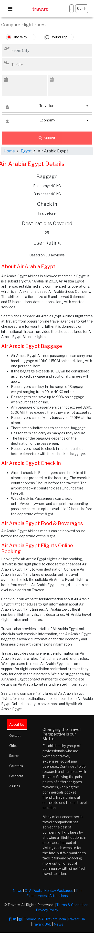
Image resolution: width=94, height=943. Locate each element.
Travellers (30, 106)
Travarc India (55, 919)
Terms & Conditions (72, 905)
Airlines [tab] (14, 786)
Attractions (58, 896)
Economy (30, 121)
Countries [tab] (16, 766)
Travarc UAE (41, 924)
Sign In (81, 9)
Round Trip (59, 37)
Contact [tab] (15, 735)
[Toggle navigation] (10, 8)
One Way (19, 37)
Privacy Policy (47, 910)
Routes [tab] (14, 756)
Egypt (26, 151)
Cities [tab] (13, 746)
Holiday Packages (58, 890)
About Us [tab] (16, 724)
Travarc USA (34, 919)
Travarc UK (76, 919)
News (17, 890)
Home (9, 151)
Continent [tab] (16, 776)
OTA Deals (33, 890)
